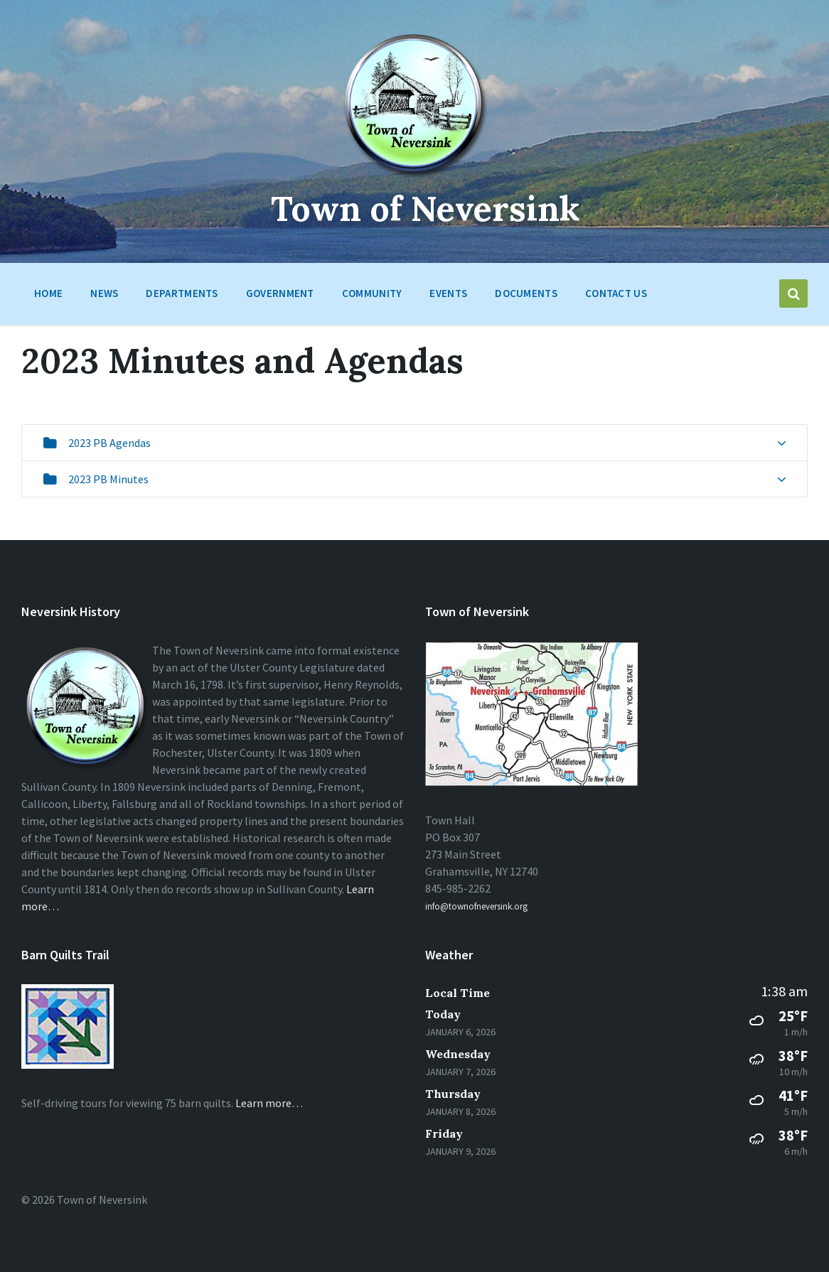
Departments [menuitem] (182, 293)
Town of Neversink (425, 208)
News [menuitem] (104, 293)
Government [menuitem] (280, 293)
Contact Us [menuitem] (616, 293)
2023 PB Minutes (108, 479)
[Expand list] (781, 443)
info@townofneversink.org (476, 906)
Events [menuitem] (448, 293)
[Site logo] (414, 177)
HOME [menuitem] (48, 293)
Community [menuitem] (372, 293)
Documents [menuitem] (526, 293)
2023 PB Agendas (109, 443)
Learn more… (269, 1103)
